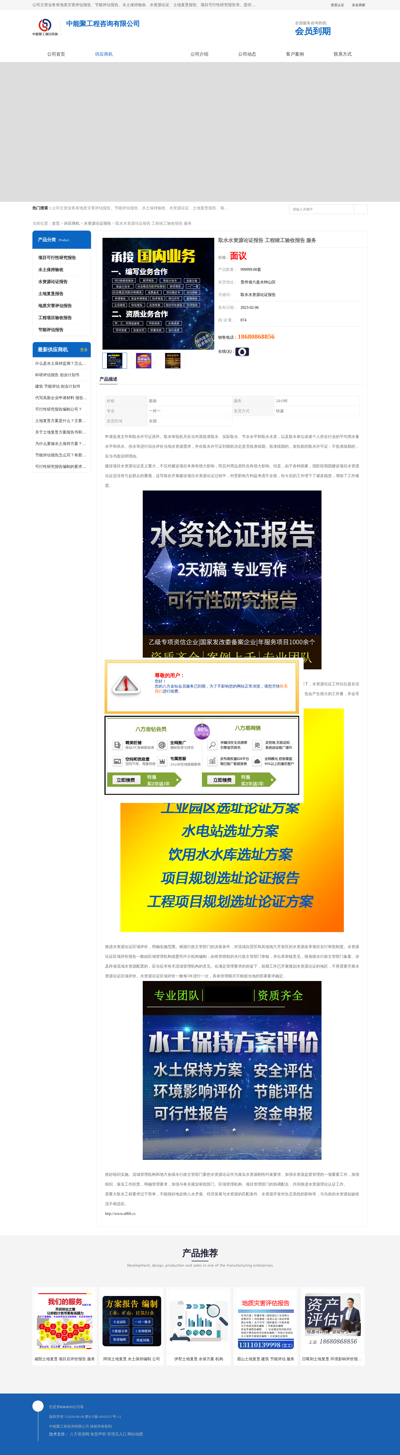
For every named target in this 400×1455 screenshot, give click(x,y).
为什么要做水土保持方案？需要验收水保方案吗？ (61, 444)
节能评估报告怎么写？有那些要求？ (61, 455)
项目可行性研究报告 (57, 257)
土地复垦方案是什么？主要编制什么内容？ (61, 421)
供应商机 (104, 54)
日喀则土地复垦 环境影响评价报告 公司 (336, 1359)
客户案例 (295, 54)
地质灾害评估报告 (55, 306)
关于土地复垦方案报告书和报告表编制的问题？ (61, 432)
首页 (56, 223)
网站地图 (135, 1434)
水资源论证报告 (97, 223)
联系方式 (343, 54)
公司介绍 (199, 54)
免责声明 (98, 1434)
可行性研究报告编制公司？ (58, 409)
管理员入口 (117, 1434)
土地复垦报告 (50, 294)
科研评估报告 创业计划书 (57, 375)
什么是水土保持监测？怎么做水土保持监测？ (61, 363)
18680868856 (256, 336)
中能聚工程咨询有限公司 (69, 1426)
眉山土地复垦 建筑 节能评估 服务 (266, 1359)
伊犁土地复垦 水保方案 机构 (198, 1359)
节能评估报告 (50, 330)
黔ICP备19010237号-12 (103, 1416)
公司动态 (247, 54)
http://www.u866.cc (120, 1214)
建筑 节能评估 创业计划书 (57, 386)
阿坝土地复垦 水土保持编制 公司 (131, 1359)
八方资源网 (79, 1434)
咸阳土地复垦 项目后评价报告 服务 (64, 1359)
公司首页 (56, 54)
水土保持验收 (50, 269)
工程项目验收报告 (55, 318)
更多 (84, 350)
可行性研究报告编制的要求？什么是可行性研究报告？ (61, 467)
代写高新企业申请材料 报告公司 (61, 398)
